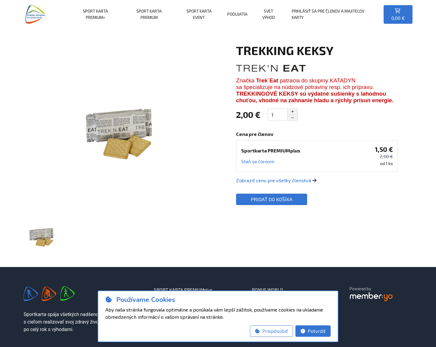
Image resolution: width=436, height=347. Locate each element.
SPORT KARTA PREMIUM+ (95, 14)
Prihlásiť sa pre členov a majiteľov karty (328, 14)
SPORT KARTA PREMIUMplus (183, 290)
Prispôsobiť (271, 331)
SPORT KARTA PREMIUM (149, 14)
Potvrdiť (313, 331)
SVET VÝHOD (268, 14)
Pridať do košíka (271, 199)
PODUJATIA (237, 14)
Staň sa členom (257, 161)
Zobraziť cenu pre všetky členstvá (276, 180)
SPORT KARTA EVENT (199, 14)
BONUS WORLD (267, 290)
